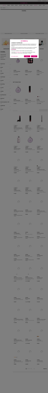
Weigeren (27, 56)
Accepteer (34, 56)
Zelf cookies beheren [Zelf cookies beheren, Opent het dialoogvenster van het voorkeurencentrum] (14, 56)
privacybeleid (13, 49)
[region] (24, 48)
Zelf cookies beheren (19, 52)
